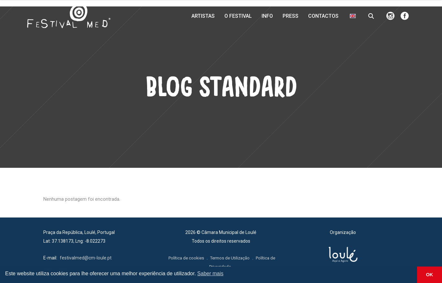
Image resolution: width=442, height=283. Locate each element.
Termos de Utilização (230, 258)
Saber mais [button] (210, 273)
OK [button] (429, 274)
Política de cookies (186, 258)
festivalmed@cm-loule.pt (86, 257)
